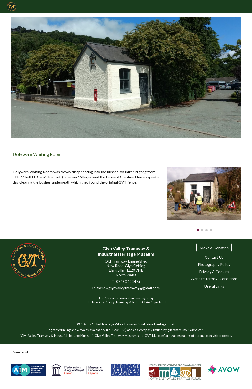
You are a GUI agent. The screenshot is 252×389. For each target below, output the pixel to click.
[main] (126, 155)
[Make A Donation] (214, 248)
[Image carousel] (204, 199)
